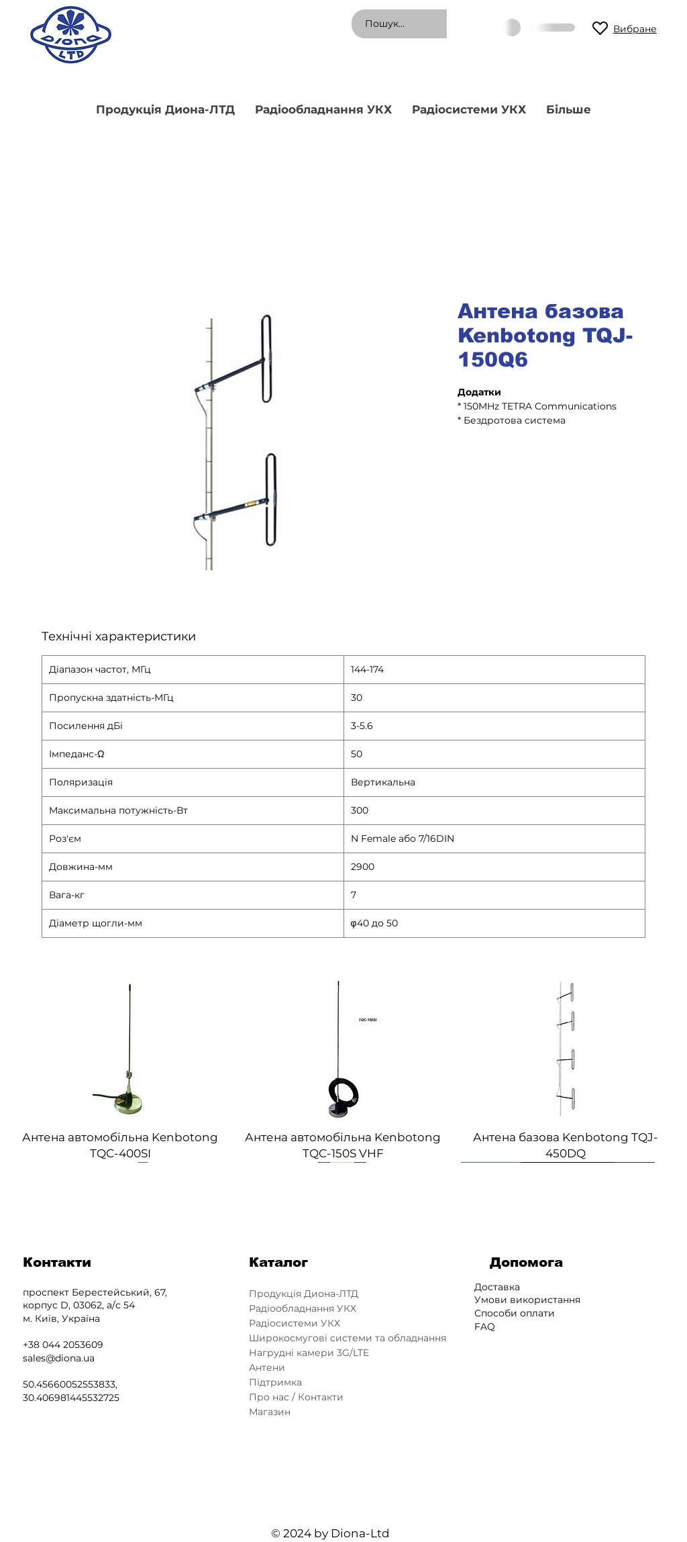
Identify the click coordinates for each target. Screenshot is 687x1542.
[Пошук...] (440, 23)
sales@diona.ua (59, 1358)
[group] (343, 1071)
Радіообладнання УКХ (302, 1308)
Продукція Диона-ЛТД (303, 1294)
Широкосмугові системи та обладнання (346, 1338)
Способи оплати (514, 1313)
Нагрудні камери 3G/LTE (309, 1353)
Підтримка (275, 1382)
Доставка (497, 1287)
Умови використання (527, 1300)
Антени (267, 1367)
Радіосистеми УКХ (294, 1323)
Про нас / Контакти (296, 1397)
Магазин (269, 1412)
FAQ (484, 1326)
